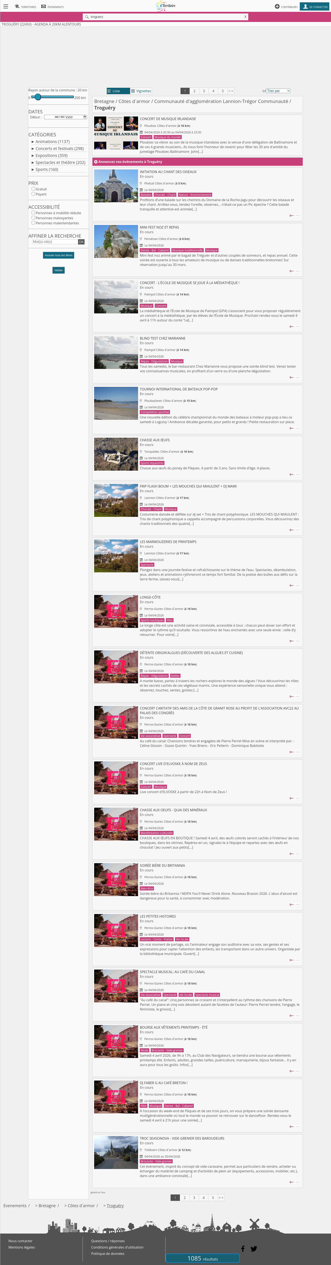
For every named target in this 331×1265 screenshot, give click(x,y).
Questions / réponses (108, 1241)
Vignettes (141, 91)
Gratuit (41, 190)
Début (35, 117)
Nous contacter (20, 1241)
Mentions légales (21, 1247)
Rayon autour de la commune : (52, 90)
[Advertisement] (165, 56)
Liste (114, 91)
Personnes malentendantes (57, 224)
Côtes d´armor (134, 101)
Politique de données (107, 1253)
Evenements (15, 1205)
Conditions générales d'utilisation (117, 1247)
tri (264, 91)
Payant (41, 195)
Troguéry (115, 1205)
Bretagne (104, 101)
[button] (58, 258)
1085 (202, 1258)
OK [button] (81, 242)
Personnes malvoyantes (54, 219)
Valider (58, 271)
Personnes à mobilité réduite (58, 213)
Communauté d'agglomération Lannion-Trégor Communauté (221, 101)
